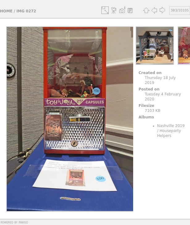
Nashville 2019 (171, 126)
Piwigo (23, 222)
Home (6, 11)
